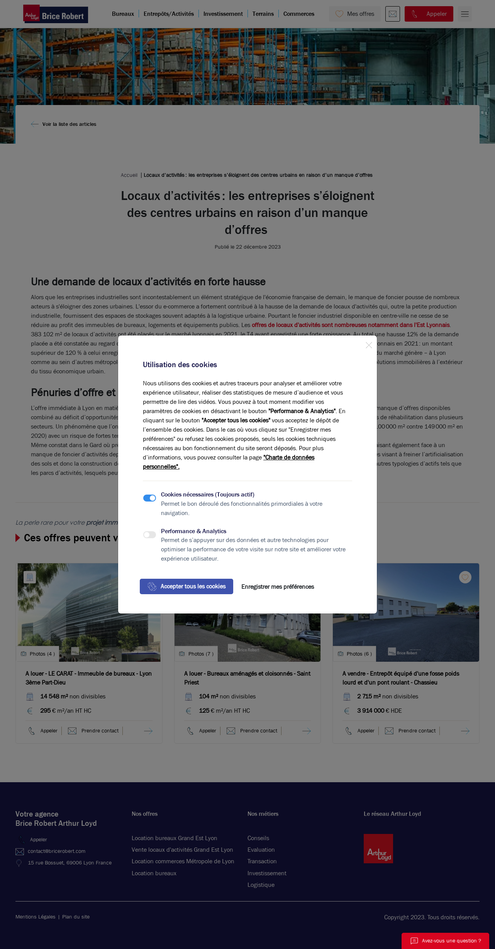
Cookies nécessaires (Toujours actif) (207, 494)
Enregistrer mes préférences (277, 587)
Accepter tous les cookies (186, 586)
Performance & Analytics (193, 531)
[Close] (369, 344)
